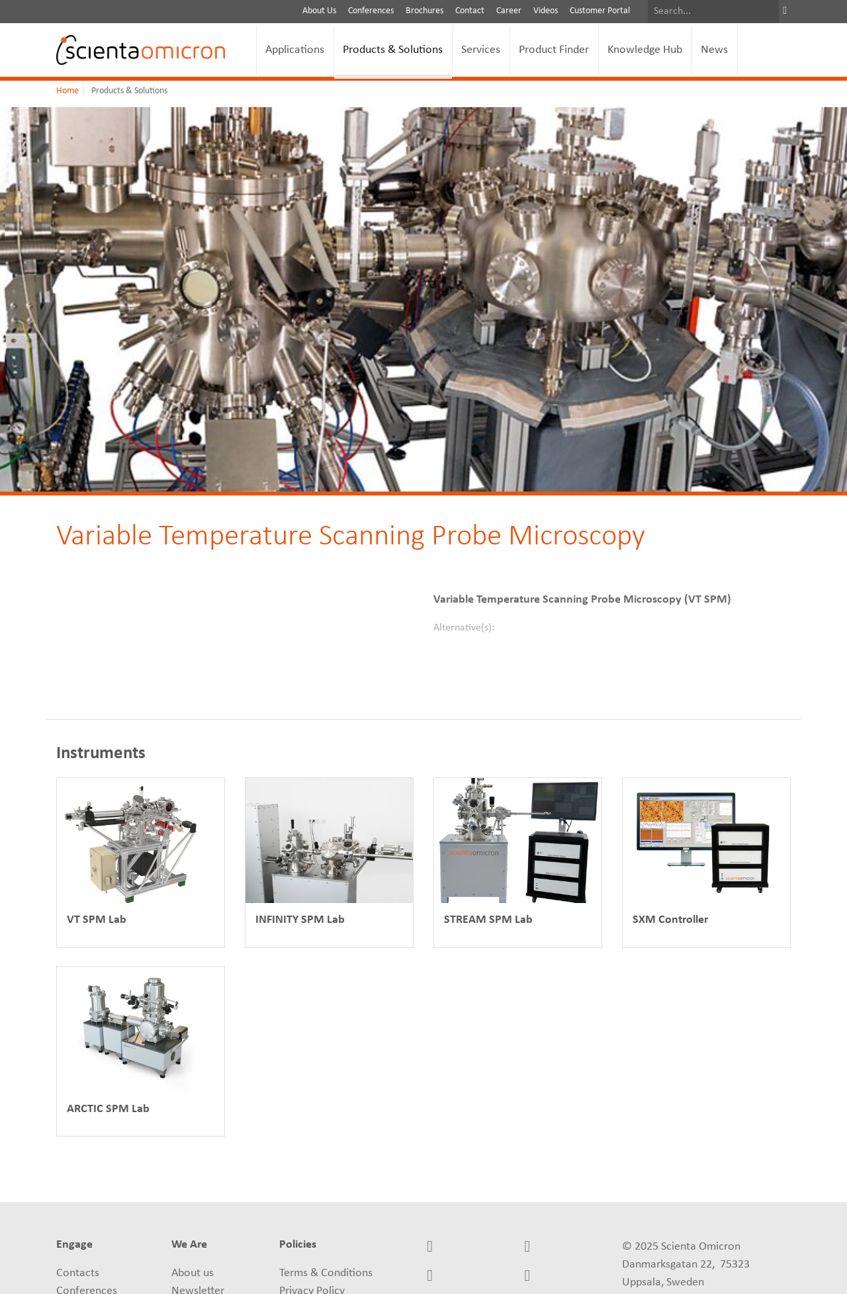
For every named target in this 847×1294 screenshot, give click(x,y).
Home (67, 91)
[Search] (713, 11)
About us (192, 1273)
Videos (545, 11)
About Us (319, 11)
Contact (469, 11)
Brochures (424, 11)
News (714, 50)
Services (480, 50)
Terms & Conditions (326, 1273)
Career (508, 11)
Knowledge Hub (644, 50)
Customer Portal (600, 11)
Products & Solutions (393, 50)
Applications (294, 50)
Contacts (77, 1273)
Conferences (371, 11)
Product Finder (554, 50)
